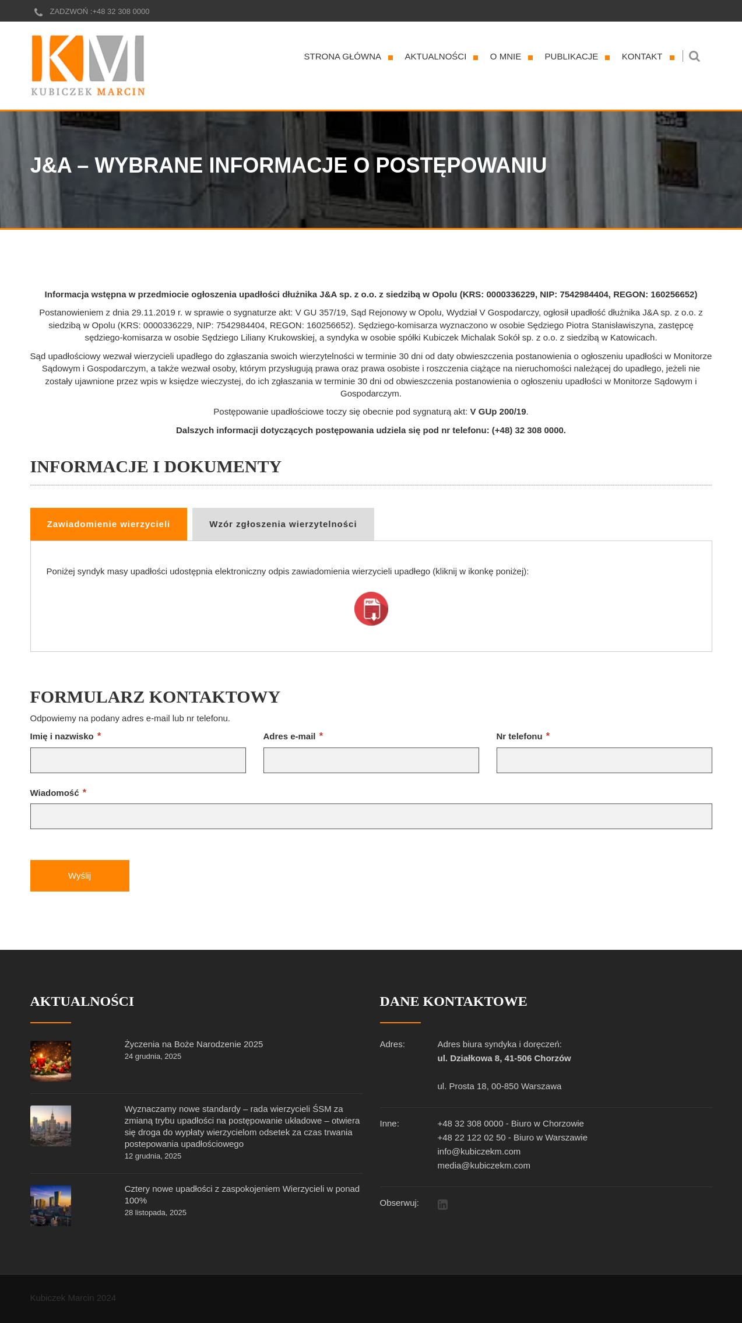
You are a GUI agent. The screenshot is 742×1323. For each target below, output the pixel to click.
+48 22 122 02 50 (472, 1137)
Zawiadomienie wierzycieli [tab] (109, 524)
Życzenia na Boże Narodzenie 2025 (194, 1044)
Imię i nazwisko (65, 736)
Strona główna (343, 56)
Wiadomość (58, 793)
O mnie (505, 56)
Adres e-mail (293, 736)
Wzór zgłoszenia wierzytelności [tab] (283, 524)
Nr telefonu (523, 736)
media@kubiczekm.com (484, 1165)
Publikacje (572, 56)
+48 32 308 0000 (120, 11)
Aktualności (436, 56)
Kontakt (642, 56)
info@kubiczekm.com (479, 1151)
